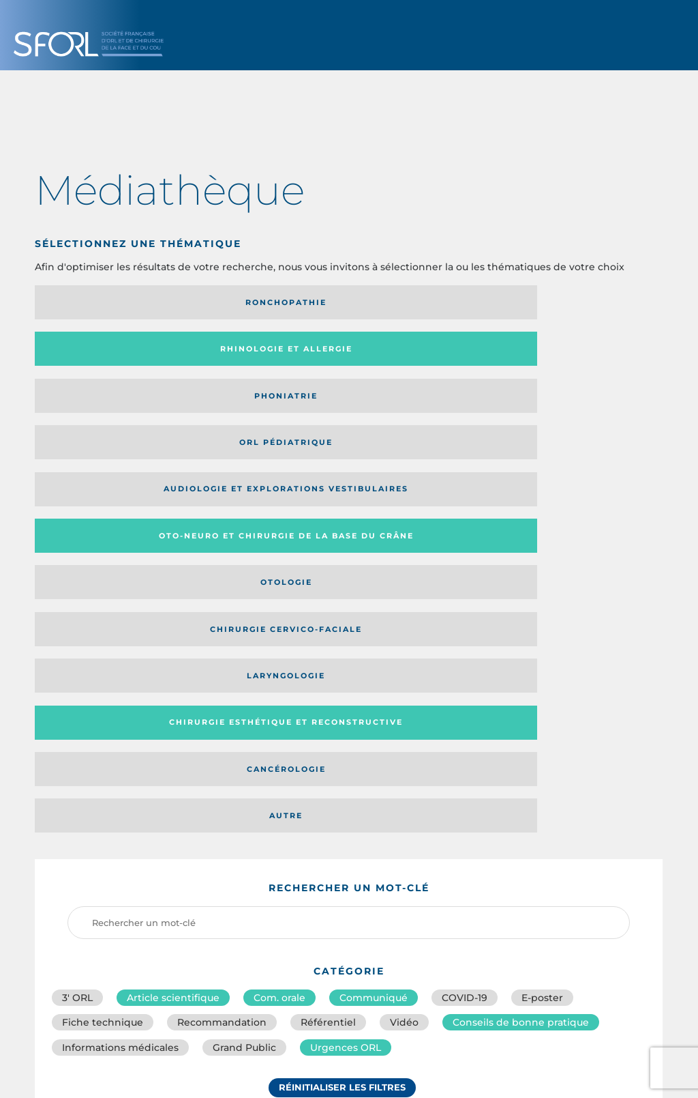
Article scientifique (173, 587)
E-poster (542, 587)
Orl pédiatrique (577, 302)
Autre (577, 404)
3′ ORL (77, 587)
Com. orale (279, 587)
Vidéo (404, 617)
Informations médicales (120, 647)
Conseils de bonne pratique (521, 617)
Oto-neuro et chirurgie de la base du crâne (261, 353)
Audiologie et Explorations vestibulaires (85, 353)
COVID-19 (464, 587)
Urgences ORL (345, 647)
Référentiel (328, 617)
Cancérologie (420, 404)
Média (495, 777)
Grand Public (244, 647)
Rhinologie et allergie (242, 302)
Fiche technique (102, 617)
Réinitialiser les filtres (342, 691)
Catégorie (403, 777)
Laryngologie (107, 404)
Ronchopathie (107, 302)
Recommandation (222, 617)
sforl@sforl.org (299, 999)
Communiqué (373, 587)
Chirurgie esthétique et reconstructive (263, 405)
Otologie (420, 353)
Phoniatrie (421, 302)
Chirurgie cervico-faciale (570, 353)
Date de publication (607, 777)
